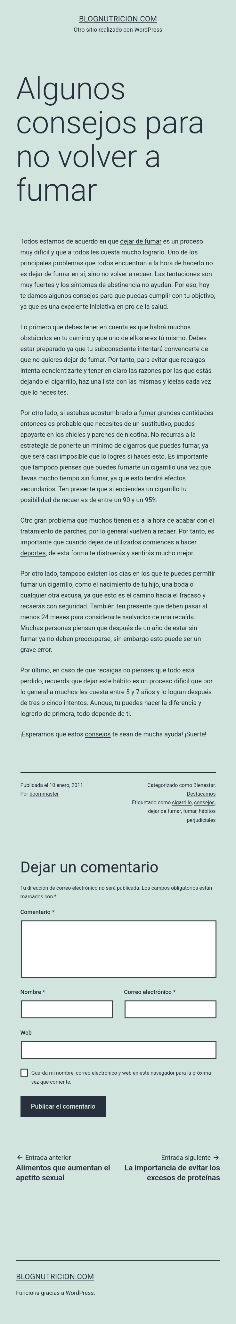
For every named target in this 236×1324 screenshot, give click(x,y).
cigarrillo (182, 802)
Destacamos (201, 794)
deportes (33, 553)
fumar (147, 413)
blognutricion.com (118, 18)
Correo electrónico (149, 992)
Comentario (37, 912)
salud (159, 306)
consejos (97, 734)
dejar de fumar (140, 241)
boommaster (44, 794)
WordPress (80, 1292)
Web (26, 1032)
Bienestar (204, 785)
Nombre (32, 992)
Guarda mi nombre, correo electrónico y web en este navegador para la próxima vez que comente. (121, 1077)
